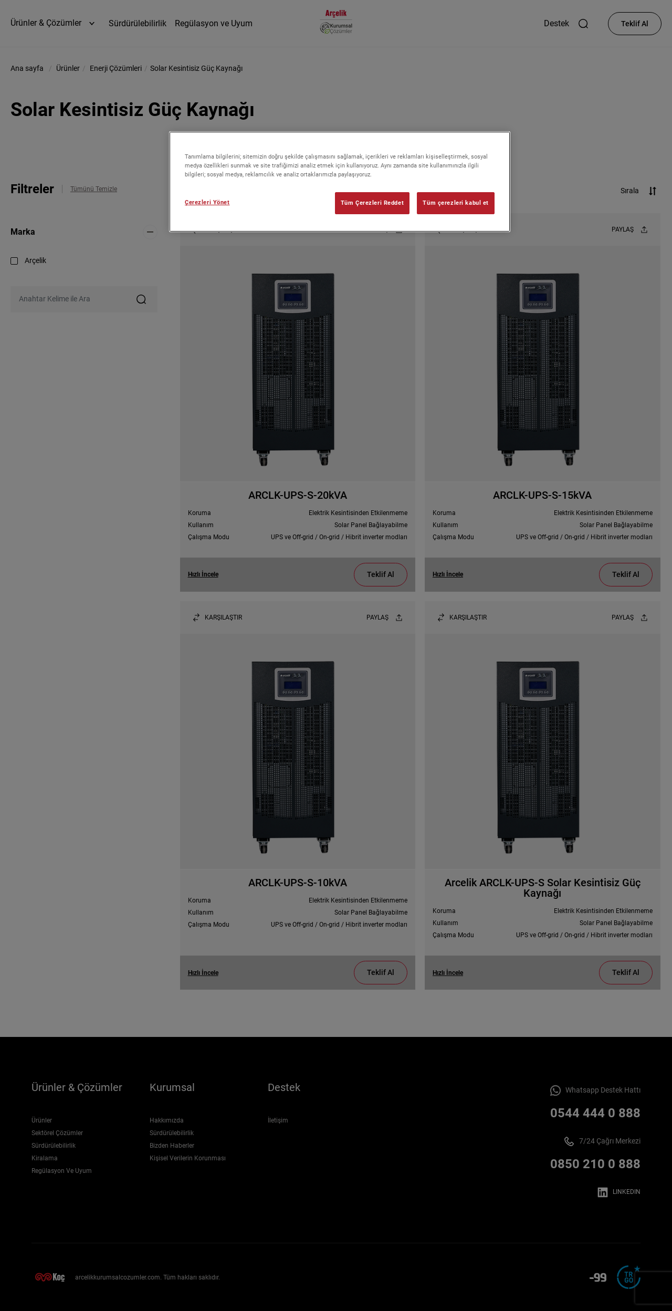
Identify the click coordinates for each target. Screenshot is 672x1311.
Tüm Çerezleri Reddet (372, 202)
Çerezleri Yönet (207, 202)
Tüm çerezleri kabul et (456, 202)
